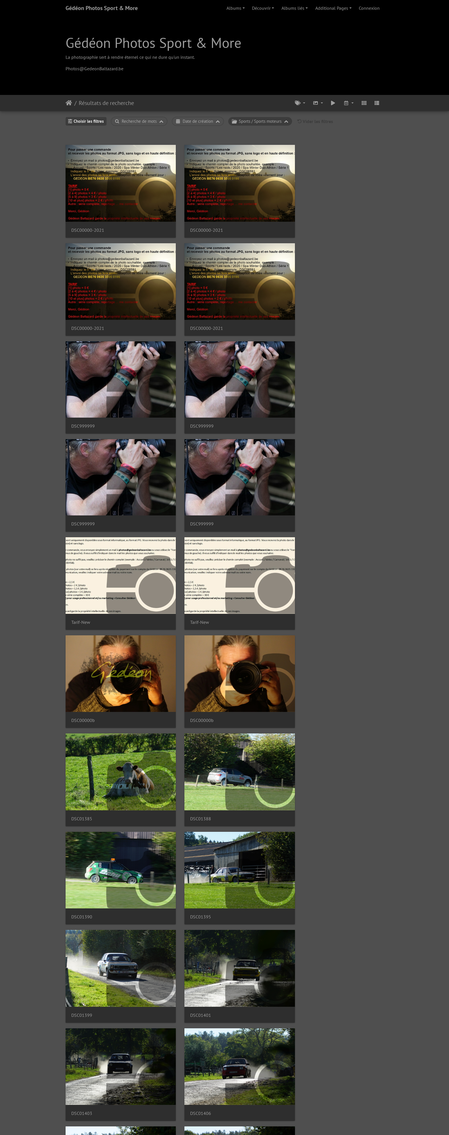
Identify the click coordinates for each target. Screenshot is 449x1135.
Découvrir (261, 8)
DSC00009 (245, 637)
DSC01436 (81, 999)
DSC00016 (163, 782)
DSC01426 (245, 782)
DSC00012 (245, 710)
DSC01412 (163, 637)
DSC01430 (81, 854)
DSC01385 (81, 421)
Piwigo (237, 1123)
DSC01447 (81, 1071)
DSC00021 (245, 854)
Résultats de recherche (106, 103)
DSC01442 (245, 999)
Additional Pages (331, 8)
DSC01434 (81, 927)
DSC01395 (326, 421)
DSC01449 (163, 1071)
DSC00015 (81, 782)
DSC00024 (245, 927)
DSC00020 (163, 854)
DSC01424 (326, 710)
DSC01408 (81, 637)
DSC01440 (163, 999)
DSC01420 (163, 710)
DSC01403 (245, 493)
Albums (234, 8)
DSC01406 (326, 493)
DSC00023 (326, 854)
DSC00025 (326, 927)
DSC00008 (245, 565)
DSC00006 (81, 565)
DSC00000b (246, 348)
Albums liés (292, 8)
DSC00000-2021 (87, 204)
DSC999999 (83, 276)
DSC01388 (163, 421)
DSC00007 (163, 565)
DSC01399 (81, 493)
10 (244, 1101)
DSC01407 (326, 565)
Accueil (69, 103)
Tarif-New (80, 348)
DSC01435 (163, 927)
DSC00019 (326, 782)
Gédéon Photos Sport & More (102, 8)
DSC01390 (245, 421)
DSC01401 (163, 493)
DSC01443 (326, 999)
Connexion (369, 8)
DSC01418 (81, 710)
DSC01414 (326, 637)
